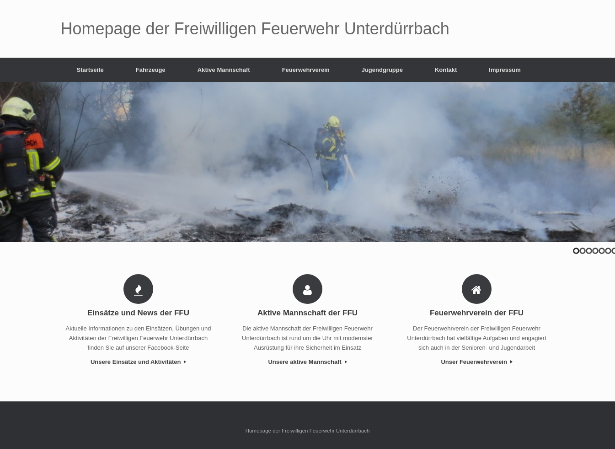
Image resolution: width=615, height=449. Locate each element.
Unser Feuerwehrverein (476, 361)
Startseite (90, 69)
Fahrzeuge (151, 69)
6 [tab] (608, 251)
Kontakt (446, 69)
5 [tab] (602, 251)
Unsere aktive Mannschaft (307, 361)
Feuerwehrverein (306, 69)
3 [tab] (589, 251)
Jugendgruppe (382, 69)
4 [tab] (595, 251)
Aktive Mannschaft (224, 69)
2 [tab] (582, 251)
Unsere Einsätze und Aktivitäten (138, 361)
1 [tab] (576, 251)
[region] (307, 162)
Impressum (504, 69)
